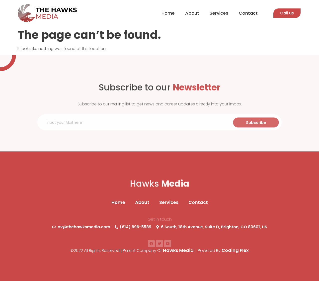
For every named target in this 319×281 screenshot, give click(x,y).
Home (168, 13)
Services (219, 13)
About (192, 13)
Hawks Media (178, 250)
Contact (248, 13)
